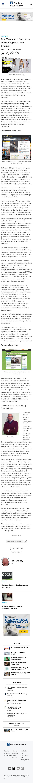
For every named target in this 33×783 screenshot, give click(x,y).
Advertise (15, 751)
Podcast (14, 757)
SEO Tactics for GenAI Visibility (14, 653)
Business (4, 581)
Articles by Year (24, 752)
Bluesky (19, 768)
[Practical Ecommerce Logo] (16, 4)
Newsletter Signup (15, 754)
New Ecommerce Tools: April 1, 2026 (15, 664)
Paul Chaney (16, 49)
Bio (12, 563)
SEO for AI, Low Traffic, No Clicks (16, 730)
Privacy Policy (25, 760)
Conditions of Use (25, 756)
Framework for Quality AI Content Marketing (16, 669)
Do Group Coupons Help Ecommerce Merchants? (15, 586)
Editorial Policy (8, 755)
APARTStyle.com (6, 79)
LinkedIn (10, 768)
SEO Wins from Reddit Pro (16, 648)
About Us (6, 751)
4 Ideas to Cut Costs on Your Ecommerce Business (12, 607)
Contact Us (7, 753)
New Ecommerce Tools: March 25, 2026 (15, 659)
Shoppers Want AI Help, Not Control (17, 674)
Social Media (4, 36)
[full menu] (3, 4)
